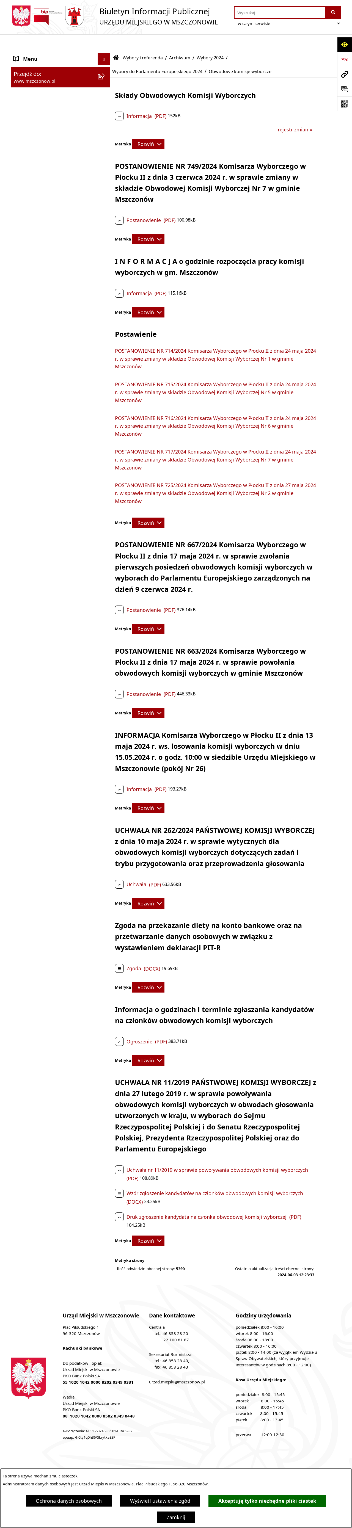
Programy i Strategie (37, 675)
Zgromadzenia (30, 865)
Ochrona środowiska (37, 769)
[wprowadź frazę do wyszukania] (280, 12)
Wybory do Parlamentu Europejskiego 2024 (157, 55)
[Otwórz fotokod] (344, 103)
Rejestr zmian (283, 1463)
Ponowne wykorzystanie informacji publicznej (54, 805)
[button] (105, 55)
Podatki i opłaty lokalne (40, 700)
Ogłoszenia (26, 878)
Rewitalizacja (28, 650)
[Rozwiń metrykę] (148, 127)
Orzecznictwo (29, 1011)
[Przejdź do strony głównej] (114, 16)
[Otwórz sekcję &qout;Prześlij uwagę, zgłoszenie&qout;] (344, 89)
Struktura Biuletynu (120, 1463)
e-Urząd (22, 821)
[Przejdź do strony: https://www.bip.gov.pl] (344, 59)
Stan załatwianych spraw (57, 1463)
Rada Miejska (28, 588)
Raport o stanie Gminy (39, 613)
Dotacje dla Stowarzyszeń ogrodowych (43, 976)
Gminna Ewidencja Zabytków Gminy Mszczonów (55, 849)
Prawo (20, 662)
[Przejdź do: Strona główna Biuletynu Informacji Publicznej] (116, 41)
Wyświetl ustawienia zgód (160, 1500)
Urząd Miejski (29, 601)
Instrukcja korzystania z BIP (224, 1463)
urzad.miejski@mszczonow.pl (177, 1365)
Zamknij (176, 1517)
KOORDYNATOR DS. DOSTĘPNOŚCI (53, 915)
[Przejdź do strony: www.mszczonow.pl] (344, 74)
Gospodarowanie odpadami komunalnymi (45, 785)
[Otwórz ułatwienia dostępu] (344, 44)
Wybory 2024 (210, 41)
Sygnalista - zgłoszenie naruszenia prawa (53, 956)
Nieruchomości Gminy (39, 756)
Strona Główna (30, 54)
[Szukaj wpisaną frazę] (333, 12)
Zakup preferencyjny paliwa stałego (54, 939)
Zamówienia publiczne (39, 625)
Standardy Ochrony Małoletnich (50, 927)
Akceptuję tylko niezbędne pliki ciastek (267, 1500)
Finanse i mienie (32, 687)
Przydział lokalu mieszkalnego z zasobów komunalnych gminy (50, 995)
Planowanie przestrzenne (42, 638)
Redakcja (168, 1463)
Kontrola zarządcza (35, 712)
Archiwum (179, 41)
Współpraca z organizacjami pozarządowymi (46, 728)
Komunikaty (27, 902)
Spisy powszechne (34, 833)
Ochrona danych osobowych (69, 1500)
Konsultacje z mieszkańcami (46, 744)
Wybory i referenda (143, 41)
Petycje (21, 890)
